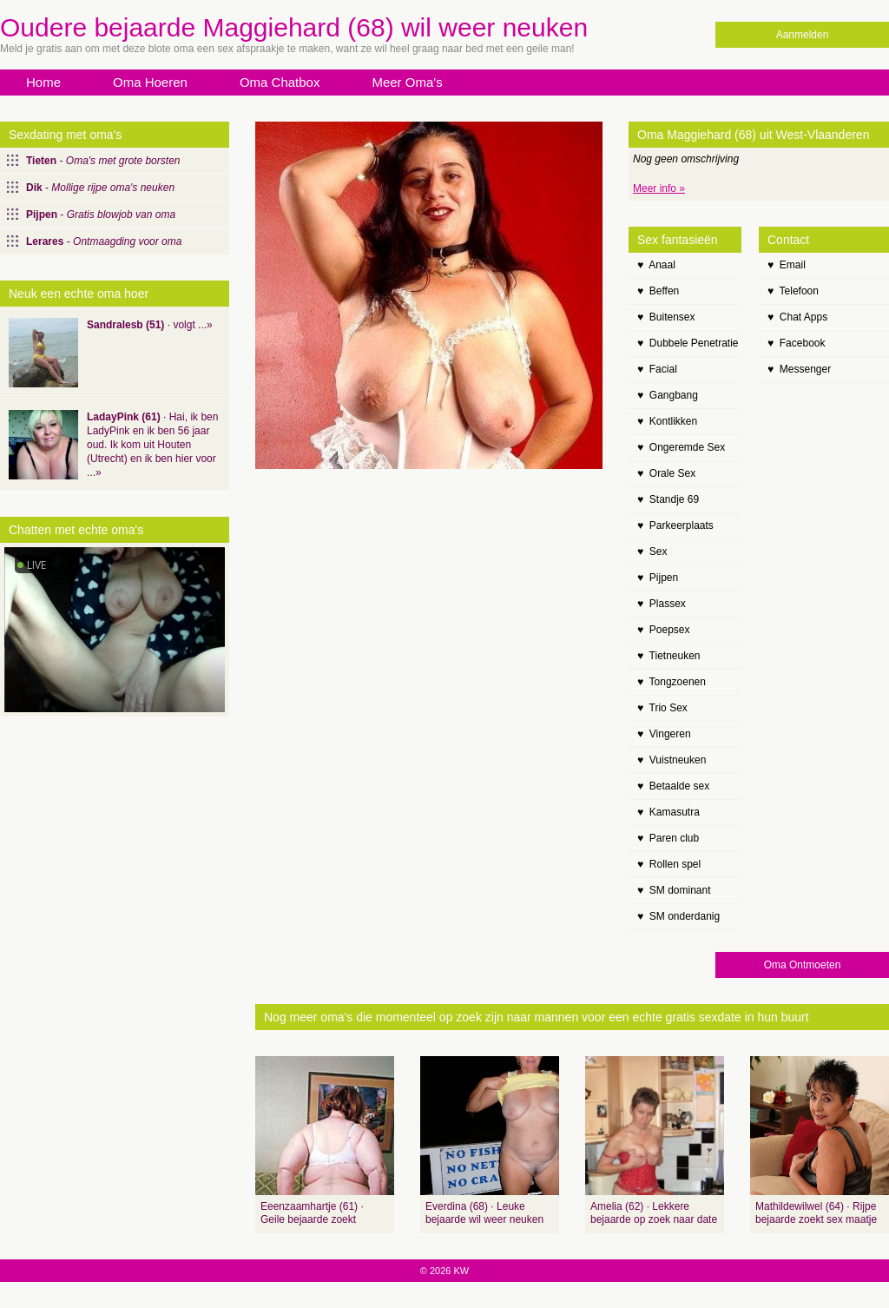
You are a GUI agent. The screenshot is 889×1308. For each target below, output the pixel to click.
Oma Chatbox (280, 82)
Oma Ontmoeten (802, 965)
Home (43, 82)
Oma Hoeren (150, 82)
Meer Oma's (407, 82)
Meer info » (659, 188)
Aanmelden (802, 35)
